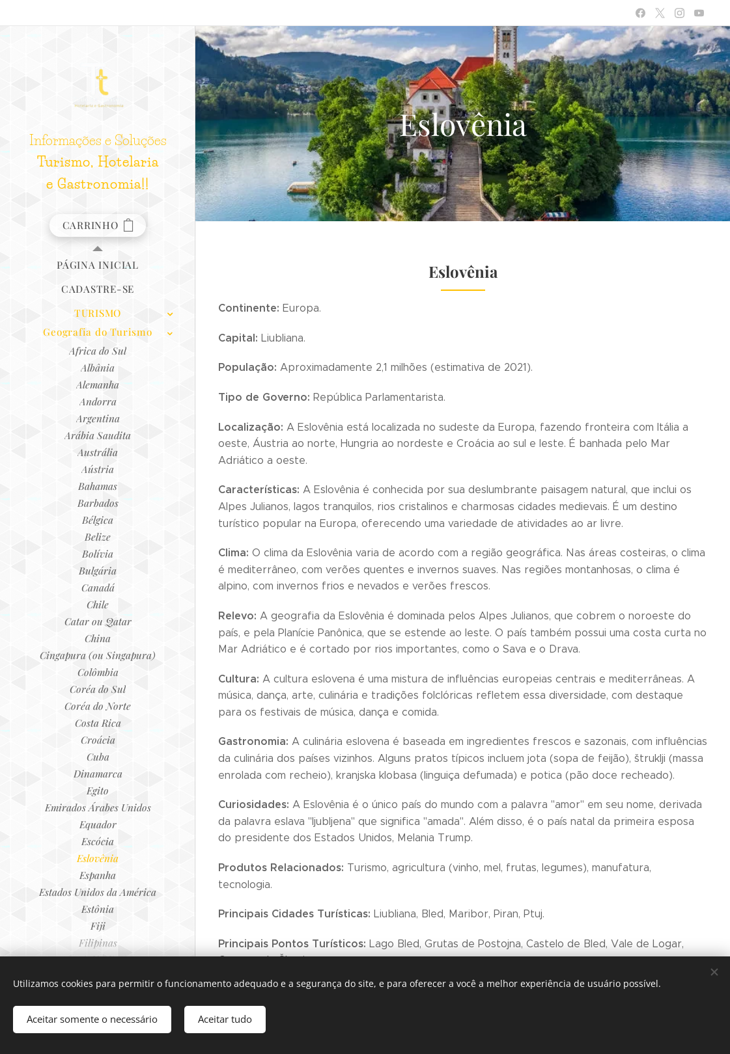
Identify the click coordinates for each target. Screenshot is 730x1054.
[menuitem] (97, 265)
